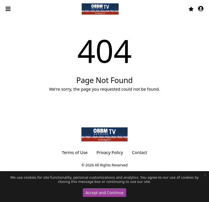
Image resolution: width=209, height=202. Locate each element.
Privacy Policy (110, 152)
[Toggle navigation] (8, 9)
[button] (201, 9)
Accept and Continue (104, 192)
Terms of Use (75, 152)
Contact (139, 152)
